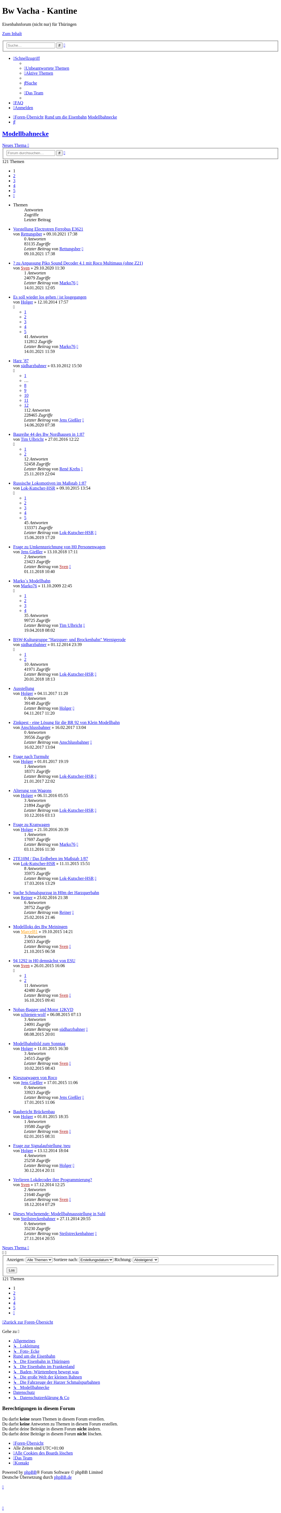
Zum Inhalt (12, 33)
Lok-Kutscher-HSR (38, 488)
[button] (14, 195)
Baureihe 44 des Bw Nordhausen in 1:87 (49, 434)
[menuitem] (46, 68)
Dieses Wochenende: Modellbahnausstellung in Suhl (59, 1213)
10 (26, 395)
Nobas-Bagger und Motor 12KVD (43, 1009)
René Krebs (69, 469)
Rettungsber (31, 234)
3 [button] (14, 180)
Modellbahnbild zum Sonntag (39, 1043)
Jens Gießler (70, 420)
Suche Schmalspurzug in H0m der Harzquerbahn (56, 892)
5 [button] (14, 190)
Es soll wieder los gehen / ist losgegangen (49, 297)
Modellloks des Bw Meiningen (40, 926)
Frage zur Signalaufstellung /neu (41, 1145)
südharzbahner (33, 365)
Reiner (27, 897)
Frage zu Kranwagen (31, 824)
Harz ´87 (21, 360)
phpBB (30, 1472)
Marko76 (67, 282)
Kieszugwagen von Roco (35, 1077)
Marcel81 (29, 931)
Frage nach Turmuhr (31, 756)
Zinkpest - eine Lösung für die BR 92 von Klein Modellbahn (66, 722)
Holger (27, 302)
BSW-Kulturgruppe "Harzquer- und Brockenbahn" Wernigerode (69, 639)
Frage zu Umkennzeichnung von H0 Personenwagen (59, 546)
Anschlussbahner (35, 727)
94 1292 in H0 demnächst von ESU (44, 960)
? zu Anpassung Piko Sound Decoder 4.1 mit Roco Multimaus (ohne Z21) (78, 263)
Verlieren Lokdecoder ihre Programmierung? (52, 1179)
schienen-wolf (33, 1014)
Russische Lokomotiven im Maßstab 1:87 (49, 483)
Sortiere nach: (83, 1259)
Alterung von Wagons (32, 790)
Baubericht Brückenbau (34, 1111)
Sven (25, 268)
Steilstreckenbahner (38, 1218)
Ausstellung (23, 688)
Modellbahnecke (25, 133)
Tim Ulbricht (32, 439)
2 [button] (14, 175)
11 (26, 400)
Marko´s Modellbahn (31, 581)
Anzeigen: (29, 1259)
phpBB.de (63, 1477)
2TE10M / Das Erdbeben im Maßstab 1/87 (50, 858)
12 (26, 405)
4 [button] (14, 185)
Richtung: (136, 1259)
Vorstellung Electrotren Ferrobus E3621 (48, 229)
